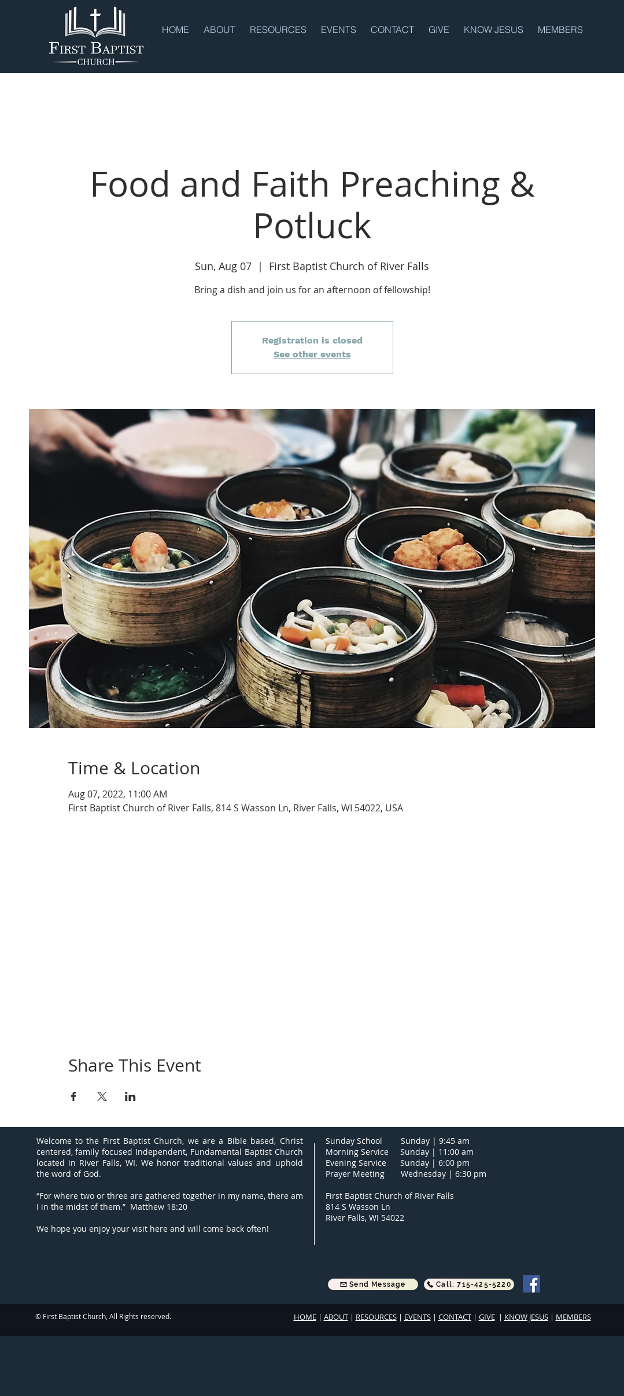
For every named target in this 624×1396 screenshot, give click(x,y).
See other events (312, 354)
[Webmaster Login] (240, 1370)
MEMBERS (573, 1317)
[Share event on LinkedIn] (130, 1096)
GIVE (487, 1317)
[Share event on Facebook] (73, 1096)
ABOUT (336, 1317)
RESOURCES (376, 1317)
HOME (305, 1317)
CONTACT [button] (454, 1317)
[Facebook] (531, 1283)
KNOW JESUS (526, 1317)
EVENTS (417, 1317)
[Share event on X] (102, 1096)
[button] (221, 29)
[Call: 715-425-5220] (469, 1284)
